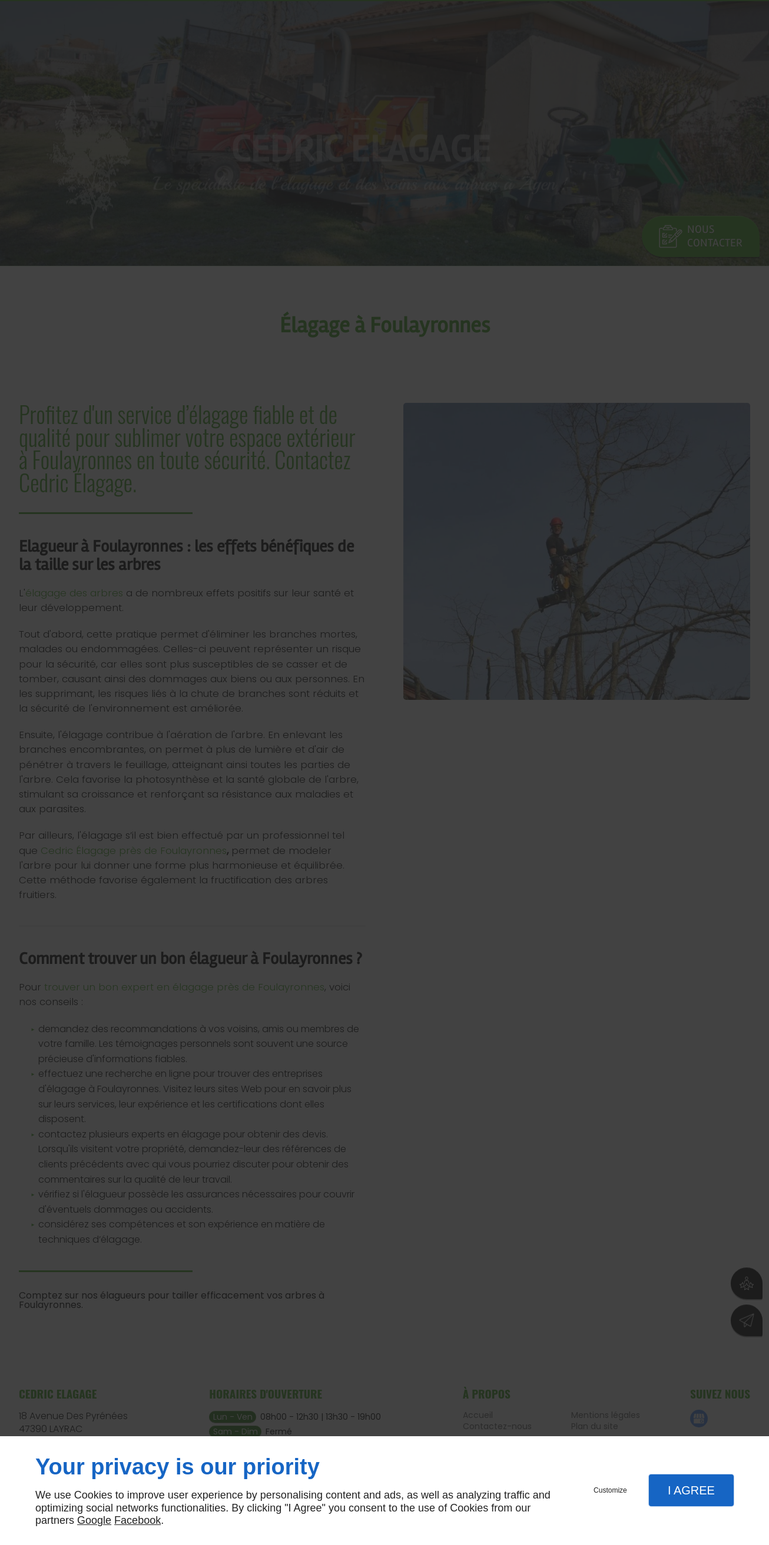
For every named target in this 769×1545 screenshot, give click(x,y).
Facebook (137, 1520)
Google (94, 1520)
